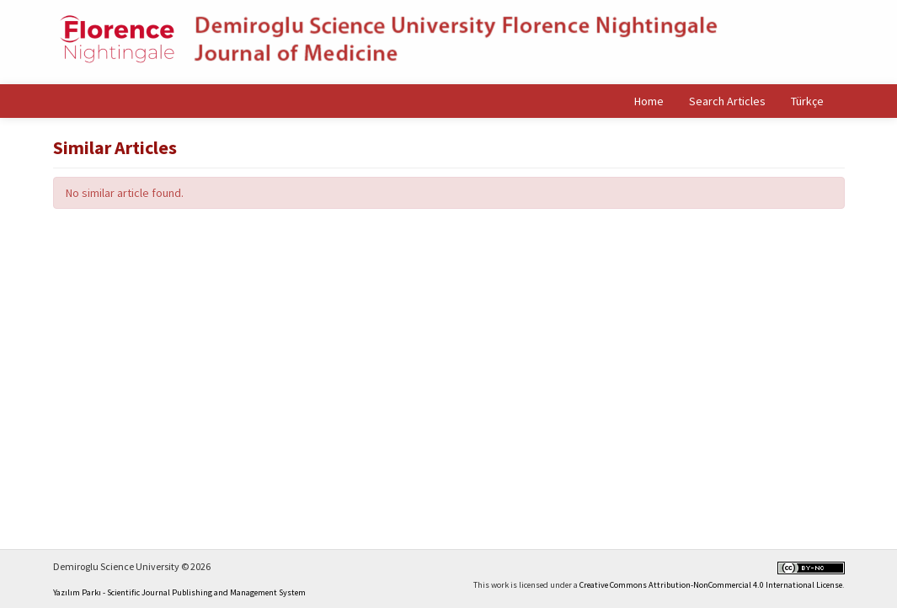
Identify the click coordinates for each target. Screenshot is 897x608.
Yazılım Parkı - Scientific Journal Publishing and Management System (179, 592)
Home (649, 101)
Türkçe (807, 101)
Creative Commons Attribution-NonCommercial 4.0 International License (710, 584)
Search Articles (727, 101)
